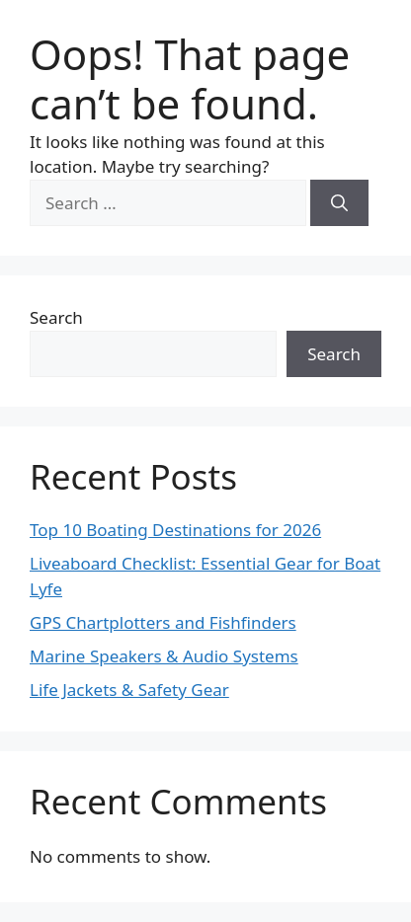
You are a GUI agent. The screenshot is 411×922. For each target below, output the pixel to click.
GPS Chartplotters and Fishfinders (163, 622)
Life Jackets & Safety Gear (129, 689)
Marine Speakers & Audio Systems (164, 656)
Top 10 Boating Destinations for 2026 (175, 529)
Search (56, 317)
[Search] (339, 203)
